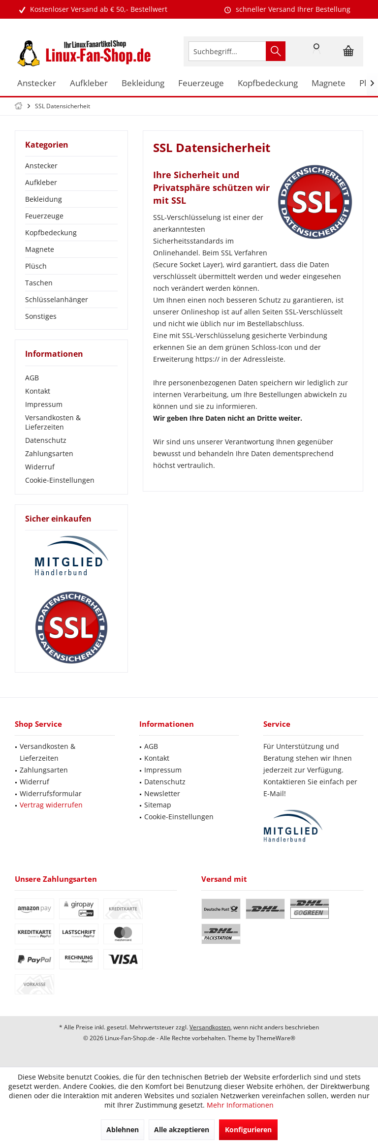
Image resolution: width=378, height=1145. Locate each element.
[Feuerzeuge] (201, 83)
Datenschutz (45, 440)
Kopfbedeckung (51, 232)
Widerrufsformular (51, 793)
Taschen (39, 282)
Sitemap (157, 804)
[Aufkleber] (89, 83)
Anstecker (41, 165)
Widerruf (40, 466)
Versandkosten (209, 1027)
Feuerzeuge (44, 215)
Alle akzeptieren (181, 1129)
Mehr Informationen (240, 1105)
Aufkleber (41, 182)
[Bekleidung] (143, 83)
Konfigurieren (248, 1129)
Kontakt (37, 391)
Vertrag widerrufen (51, 804)
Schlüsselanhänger (56, 299)
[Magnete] (328, 83)
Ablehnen (122, 1129)
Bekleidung (43, 199)
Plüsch (36, 266)
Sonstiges (41, 316)
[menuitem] (348, 51)
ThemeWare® (275, 1038)
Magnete (39, 249)
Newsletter (162, 793)
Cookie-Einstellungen (59, 480)
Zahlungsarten (49, 453)
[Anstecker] (36, 83)
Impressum (44, 404)
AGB (32, 377)
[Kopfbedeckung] (268, 83)
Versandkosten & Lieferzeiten (53, 422)
